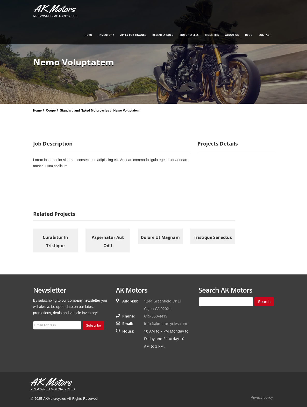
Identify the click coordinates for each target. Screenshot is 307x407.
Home (88, 35)
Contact (265, 35)
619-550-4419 (155, 316)
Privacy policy (262, 397)
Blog (248, 35)
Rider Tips (212, 35)
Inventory (106, 35)
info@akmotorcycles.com (165, 323)
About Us (232, 35)
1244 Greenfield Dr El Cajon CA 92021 (162, 305)
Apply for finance (133, 35)
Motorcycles (189, 35)
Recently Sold (162, 35)
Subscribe (93, 325)
